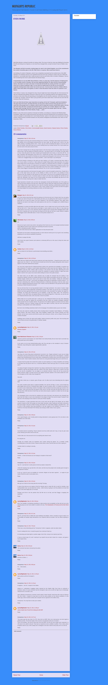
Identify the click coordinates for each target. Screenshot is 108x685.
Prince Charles (64, 128)
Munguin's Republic (23, 6)
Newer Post (16, 675)
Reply (18, 190)
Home (41, 675)
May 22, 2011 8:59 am (29, 219)
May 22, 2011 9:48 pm (26, 555)
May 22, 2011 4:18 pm (29, 462)
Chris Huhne (28, 128)
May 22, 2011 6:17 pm (29, 513)
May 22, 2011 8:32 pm (26, 546)
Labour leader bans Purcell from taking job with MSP (30, 610)
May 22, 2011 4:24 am (29, 138)
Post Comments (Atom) (44, 680)
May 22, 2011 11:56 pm (33, 607)
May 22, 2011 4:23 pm (29, 481)
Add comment (17, 631)
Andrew (19, 249)
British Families (21, 128)
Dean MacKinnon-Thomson (24, 336)
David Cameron (47, 128)
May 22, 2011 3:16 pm (37, 336)
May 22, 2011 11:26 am (28, 249)
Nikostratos (20, 219)
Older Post (65, 675)
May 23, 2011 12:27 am (30, 617)
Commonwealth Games (37, 128)
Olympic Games (56, 128)
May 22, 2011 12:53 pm (30, 258)
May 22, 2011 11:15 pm (30, 583)
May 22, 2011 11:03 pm (33, 574)
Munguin (19, 195)
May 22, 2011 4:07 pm (29, 352)
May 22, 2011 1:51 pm (32, 327)
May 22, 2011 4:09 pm (29, 414)
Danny (19, 546)
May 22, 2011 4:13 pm (29, 425)
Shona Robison (17, 129)
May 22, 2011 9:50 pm (29, 564)
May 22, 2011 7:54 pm (29, 526)
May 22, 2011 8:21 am (28, 195)
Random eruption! (21, 329)
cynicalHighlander (22, 327)
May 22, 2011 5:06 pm (32, 501)
